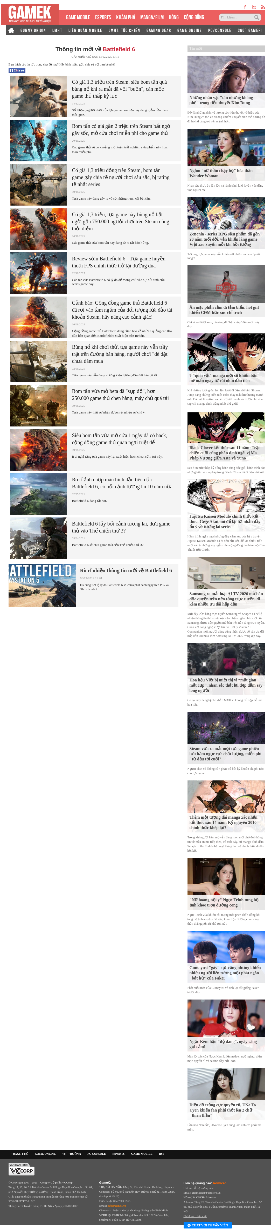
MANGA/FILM (152, 16)
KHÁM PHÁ (125, 16)
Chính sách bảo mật (195, 1216)
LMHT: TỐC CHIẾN (124, 30)
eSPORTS (103, 16)
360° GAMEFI (250, 30)
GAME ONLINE (189, 30)
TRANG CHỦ (20, 1153)
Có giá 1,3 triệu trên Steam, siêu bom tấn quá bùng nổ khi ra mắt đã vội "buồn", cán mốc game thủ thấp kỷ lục (119, 89)
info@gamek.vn (117, 1205)
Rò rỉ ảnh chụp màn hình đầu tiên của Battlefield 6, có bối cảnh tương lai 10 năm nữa (122, 483)
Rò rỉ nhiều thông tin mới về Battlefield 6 (126, 570)
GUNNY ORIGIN (33, 30)
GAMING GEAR (159, 30)
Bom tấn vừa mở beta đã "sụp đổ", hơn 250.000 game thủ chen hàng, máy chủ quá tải (120, 394)
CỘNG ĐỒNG (194, 16)
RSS (161, 1153)
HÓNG (174, 16)
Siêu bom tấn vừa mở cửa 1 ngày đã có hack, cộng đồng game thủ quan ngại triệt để (119, 438)
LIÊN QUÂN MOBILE (85, 30)
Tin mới (196, 48)
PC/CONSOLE (220, 30)
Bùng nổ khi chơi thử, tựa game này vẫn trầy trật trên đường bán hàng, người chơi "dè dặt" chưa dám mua (121, 354)
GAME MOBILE (78, 16)
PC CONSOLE (96, 1153)
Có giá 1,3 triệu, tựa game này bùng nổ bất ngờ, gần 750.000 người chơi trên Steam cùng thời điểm (120, 221)
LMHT (57, 30)
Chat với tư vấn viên (207, 1225)
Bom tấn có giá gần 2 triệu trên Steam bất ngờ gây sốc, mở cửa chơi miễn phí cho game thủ (121, 129)
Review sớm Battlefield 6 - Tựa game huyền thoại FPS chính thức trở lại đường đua (119, 262)
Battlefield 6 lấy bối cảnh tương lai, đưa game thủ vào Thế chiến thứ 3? (121, 527)
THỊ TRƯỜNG (71, 1153)
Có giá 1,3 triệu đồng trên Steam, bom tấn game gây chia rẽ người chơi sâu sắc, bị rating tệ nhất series (121, 177)
